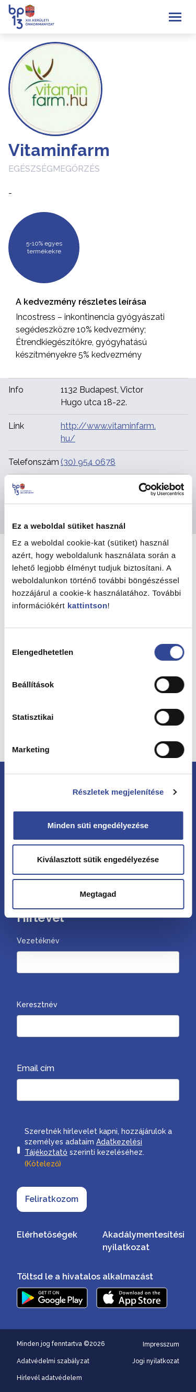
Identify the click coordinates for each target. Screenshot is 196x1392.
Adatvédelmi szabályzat (53, 1361)
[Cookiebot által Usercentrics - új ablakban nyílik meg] (139, 489)
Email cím (35, 1068)
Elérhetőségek (47, 1235)
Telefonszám (33, 462)
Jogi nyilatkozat (155, 1361)
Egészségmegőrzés (54, 169)
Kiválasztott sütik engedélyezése (98, 859)
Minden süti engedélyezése (98, 825)
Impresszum (161, 1344)
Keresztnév (37, 1004)
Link (16, 426)
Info (16, 390)
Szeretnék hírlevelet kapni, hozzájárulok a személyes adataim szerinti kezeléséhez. (98, 1148)
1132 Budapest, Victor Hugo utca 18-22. (102, 396)
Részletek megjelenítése (118, 791)
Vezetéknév (38, 941)
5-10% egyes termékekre (44, 247)
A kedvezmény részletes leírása (81, 302)
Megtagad (97, 893)
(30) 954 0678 (88, 462)
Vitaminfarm (59, 150)
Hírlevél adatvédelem (49, 1378)
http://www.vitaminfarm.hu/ (108, 432)
